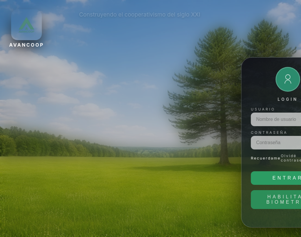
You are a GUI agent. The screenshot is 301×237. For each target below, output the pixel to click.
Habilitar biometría (77, 199)
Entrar (77, 177)
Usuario (52, 109)
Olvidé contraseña (84, 158)
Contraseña (58, 132)
